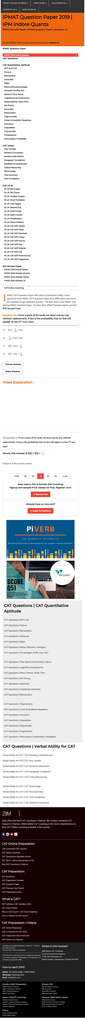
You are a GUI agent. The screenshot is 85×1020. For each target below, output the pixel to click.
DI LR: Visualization (13, 218)
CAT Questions (8, 876)
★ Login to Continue (40, 511)
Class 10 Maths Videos (49, 1006)
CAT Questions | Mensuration (18, 694)
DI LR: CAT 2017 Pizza (14, 229)
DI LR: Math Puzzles (13, 215)
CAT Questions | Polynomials (17, 725)
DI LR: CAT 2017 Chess (14, 237)
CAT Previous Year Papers (13, 888)
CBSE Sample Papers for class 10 (53, 1004)
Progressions (10, 135)
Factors (7, 72)
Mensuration (10, 113)
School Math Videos (9, 1015)
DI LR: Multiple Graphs (14, 196)
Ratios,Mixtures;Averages (15, 87)
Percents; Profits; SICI (14, 90)
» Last (65, 476)
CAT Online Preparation (12, 928)
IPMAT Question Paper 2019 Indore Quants (33, 43)
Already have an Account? (40, 504)
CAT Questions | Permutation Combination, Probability (30, 736)
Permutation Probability (15, 139)
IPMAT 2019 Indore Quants (41, 55)
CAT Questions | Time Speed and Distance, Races (27, 662)
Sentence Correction (13, 153)
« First (16, 476)
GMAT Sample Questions (10, 991)
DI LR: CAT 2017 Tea (13, 244)
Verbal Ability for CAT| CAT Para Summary (23, 791)
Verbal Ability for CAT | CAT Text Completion (24, 797)
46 (55, 476)
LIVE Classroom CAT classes (14, 849)
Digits (6, 83)
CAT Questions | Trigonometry (18, 704)
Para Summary (11, 175)
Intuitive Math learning (9, 1013)
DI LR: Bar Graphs (12, 189)
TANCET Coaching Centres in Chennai (14, 1002)
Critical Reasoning (12, 167)
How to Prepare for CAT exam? (15, 916)
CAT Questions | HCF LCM (16, 620)
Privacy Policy (7, 950)
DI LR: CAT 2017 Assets (14, 226)
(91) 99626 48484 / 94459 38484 (22, 972)
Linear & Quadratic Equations (17, 120)
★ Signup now (40, 494)
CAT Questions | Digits (14, 641)
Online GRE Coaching (49, 991)
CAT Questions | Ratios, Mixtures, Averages (24, 647)
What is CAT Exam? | (11, 912)
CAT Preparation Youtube (12, 880)
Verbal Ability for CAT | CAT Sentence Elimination (26, 766)
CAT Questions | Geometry (16, 683)
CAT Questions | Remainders (17, 631)
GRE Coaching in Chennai (50, 987)
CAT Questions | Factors (15, 625)
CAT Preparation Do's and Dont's (16, 935)
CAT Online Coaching (14, 288)
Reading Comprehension (15, 164)
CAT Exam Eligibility (28, 912)
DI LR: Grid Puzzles (13, 211)
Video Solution (12, 371)
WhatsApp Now (18, 975)
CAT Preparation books (12, 892)
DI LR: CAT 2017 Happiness (16, 259)
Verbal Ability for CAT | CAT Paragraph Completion (27, 771)
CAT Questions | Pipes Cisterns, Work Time (24, 673)
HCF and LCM (10, 68)
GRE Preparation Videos (49, 993)
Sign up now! (29, 9)
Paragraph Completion (14, 160)
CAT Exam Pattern (10, 908)
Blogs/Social (60, 3)
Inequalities (9, 127)
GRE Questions (46, 989)
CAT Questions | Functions (16, 715)
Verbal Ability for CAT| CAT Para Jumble (22, 760)
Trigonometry (10, 116)
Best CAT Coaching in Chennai (15, 864)
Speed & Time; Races (13, 94)
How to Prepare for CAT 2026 (14, 932)
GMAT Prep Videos (8, 993)
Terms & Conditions (19, 950)
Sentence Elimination (14, 156)
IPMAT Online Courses (15, 3)
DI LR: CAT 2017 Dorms (14, 241)
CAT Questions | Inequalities (17, 720)
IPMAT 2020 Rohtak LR (14, 280)
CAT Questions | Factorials (16, 636)
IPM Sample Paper (9, 43)
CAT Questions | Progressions (18, 731)
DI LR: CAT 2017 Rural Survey (17, 255)
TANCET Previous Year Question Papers (15, 1004)
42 (25, 476)
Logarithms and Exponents (16, 98)
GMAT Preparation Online (10, 987)
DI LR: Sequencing (12, 207)
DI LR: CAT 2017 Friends (15, 248)
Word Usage (10, 171)
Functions (8, 124)
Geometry (8, 109)
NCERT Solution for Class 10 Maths (53, 1002)
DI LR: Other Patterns (14, 222)
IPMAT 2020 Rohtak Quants (17, 273)
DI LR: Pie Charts (12, 192)
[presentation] (15, 330)
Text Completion (11, 178)
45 (48, 476)
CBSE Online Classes (48, 1000)
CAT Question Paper (10, 884)
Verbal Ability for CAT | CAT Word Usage (22, 786)
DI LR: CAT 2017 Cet (13, 252)
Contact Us (10, 9)
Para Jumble (10, 149)
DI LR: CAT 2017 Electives (15, 233)
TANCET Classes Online (10, 1000)
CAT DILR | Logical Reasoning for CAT (18, 860)
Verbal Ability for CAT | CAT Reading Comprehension (28, 755)
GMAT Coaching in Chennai (11, 989)
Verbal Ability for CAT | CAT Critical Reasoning (25, 777)
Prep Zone (40, 3)
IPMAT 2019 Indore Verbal (16, 269)
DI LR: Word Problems (14, 200)
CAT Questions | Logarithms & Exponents (23, 667)
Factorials (8, 79)
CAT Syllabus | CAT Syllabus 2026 (16, 904)
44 (40, 476)
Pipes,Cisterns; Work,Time (16, 102)
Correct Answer (13, 364)
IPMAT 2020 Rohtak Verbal (16, 277)
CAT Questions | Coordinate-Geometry (22, 689)
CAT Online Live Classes (12, 939)
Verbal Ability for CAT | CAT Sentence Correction (26, 802)
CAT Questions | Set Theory (17, 678)
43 (33, 476)
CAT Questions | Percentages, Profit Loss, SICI (26, 652)
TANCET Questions (8, 1006)
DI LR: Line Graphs (12, 204)
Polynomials (10, 131)
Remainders (9, 76)
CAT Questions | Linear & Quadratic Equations (26, 709)
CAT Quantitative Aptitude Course (16, 856)
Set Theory (9, 105)
